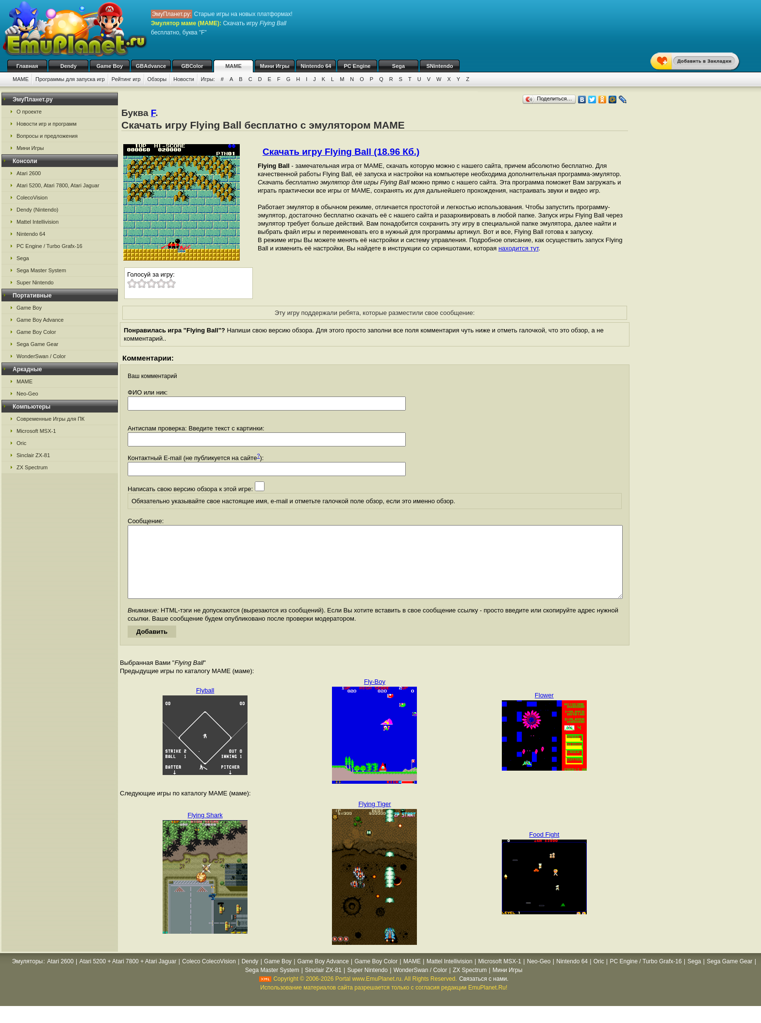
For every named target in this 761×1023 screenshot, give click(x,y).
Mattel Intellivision (38, 222)
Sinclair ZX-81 (33, 455)
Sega (398, 66)
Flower (544, 709)
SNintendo (440, 66)
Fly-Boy (374, 696)
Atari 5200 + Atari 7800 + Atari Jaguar (127, 976)
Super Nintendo (35, 282)
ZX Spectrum (32, 467)
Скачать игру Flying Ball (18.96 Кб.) (341, 152)
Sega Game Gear (37, 344)
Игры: (208, 79)
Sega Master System (41, 270)
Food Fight (544, 849)
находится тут (518, 248)
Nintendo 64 (316, 66)
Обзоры (157, 79)
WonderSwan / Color (41, 356)
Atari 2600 (29, 173)
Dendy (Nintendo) (37, 210)
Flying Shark (205, 829)
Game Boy (110, 66)
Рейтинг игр (126, 79)
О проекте (29, 112)
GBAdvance (151, 66)
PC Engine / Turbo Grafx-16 (50, 246)
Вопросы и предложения (47, 136)
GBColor (192, 66)
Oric (21, 443)
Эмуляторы (27, 976)
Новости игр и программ (47, 124)
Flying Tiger (374, 818)
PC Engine (357, 66)
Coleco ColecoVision (209, 976)
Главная (27, 66)
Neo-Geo (27, 393)
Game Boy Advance (40, 320)
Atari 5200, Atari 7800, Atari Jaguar (58, 185)
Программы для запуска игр (70, 79)
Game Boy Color (36, 332)
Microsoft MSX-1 (36, 431)
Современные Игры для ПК (50, 419)
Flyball (205, 705)
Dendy (68, 66)
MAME (233, 66)
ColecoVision (32, 197)
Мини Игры (275, 66)
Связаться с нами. (484, 993)
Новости (183, 79)
